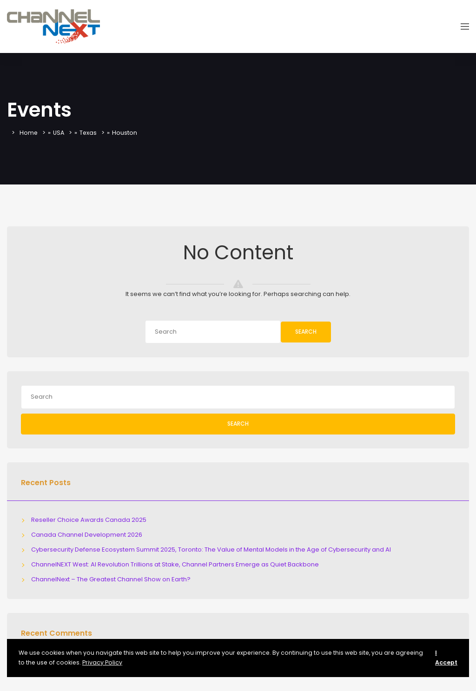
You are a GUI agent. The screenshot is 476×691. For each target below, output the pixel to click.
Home (29, 132)
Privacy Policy (102, 662)
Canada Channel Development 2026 (86, 534)
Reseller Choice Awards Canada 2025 (88, 519)
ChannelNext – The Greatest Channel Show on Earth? (111, 579)
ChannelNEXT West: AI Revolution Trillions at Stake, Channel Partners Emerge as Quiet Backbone (175, 564)
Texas (90, 132)
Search (306, 332)
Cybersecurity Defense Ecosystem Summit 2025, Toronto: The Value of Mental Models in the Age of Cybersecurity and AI (211, 549)
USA (59, 132)
